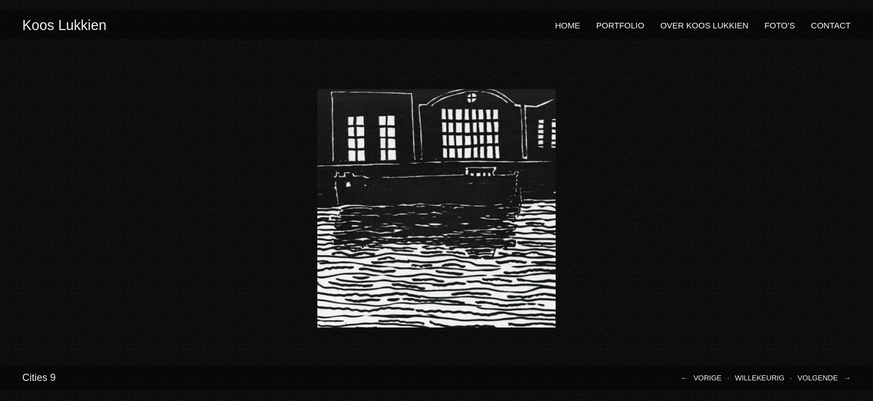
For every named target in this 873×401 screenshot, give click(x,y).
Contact (831, 25)
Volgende (818, 378)
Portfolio (620, 25)
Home (567, 25)
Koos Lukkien (64, 25)
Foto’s (779, 25)
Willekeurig (759, 378)
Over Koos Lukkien (704, 25)
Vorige (707, 378)
